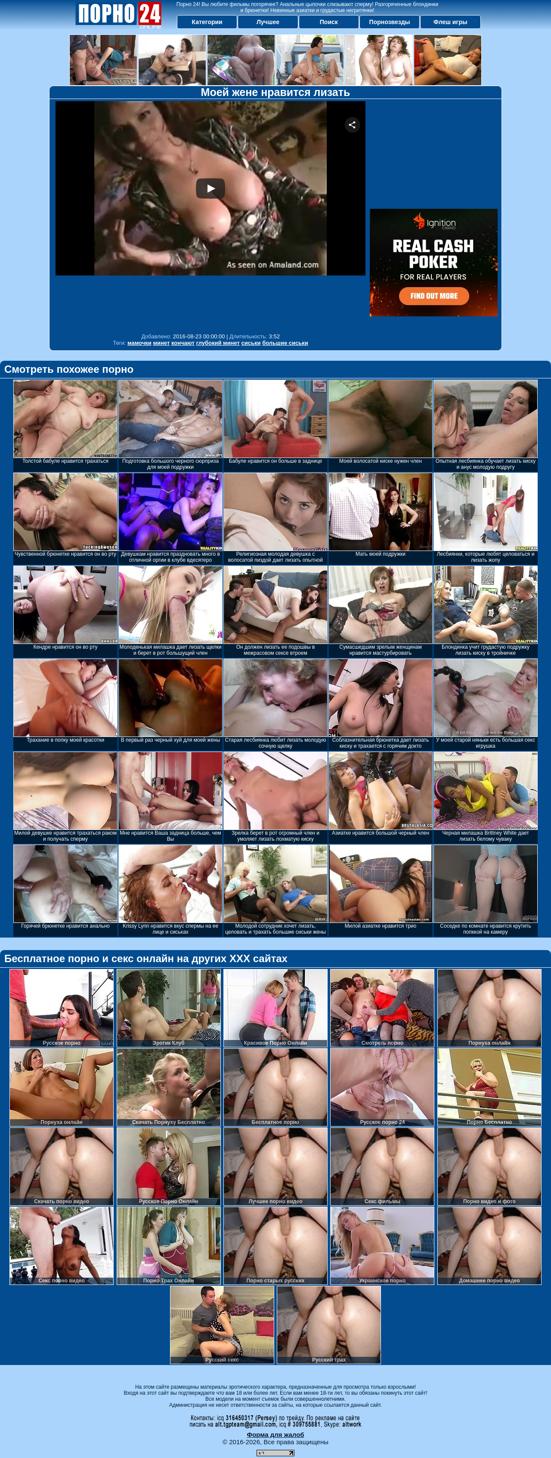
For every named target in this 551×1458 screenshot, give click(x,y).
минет (161, 343)
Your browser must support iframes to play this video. (210, 215)
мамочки (139, 343)
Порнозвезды (389, 22)
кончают (183, 343)
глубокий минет (218, 343)
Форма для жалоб (275, 1434)
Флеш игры (450, 22)
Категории (207, 22)
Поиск (329, 22)
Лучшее (268, 22)
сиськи (251, 343)
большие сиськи (285, 343)
